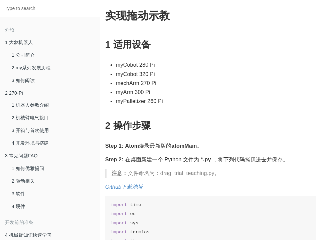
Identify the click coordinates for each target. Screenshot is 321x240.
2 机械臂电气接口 (30, 117)
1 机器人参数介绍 (30, 105)
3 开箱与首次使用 (30, 130)
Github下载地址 (124, 187)
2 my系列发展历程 (31, 67)
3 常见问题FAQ (21, 155)
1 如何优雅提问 (28, 168)
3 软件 (18, 193)
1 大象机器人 (19, 42)
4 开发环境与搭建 (30, 143)
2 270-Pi (14, 93)
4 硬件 (18, 206)
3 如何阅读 (23, 80)
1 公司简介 (23, 55)
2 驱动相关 (23, 181)
